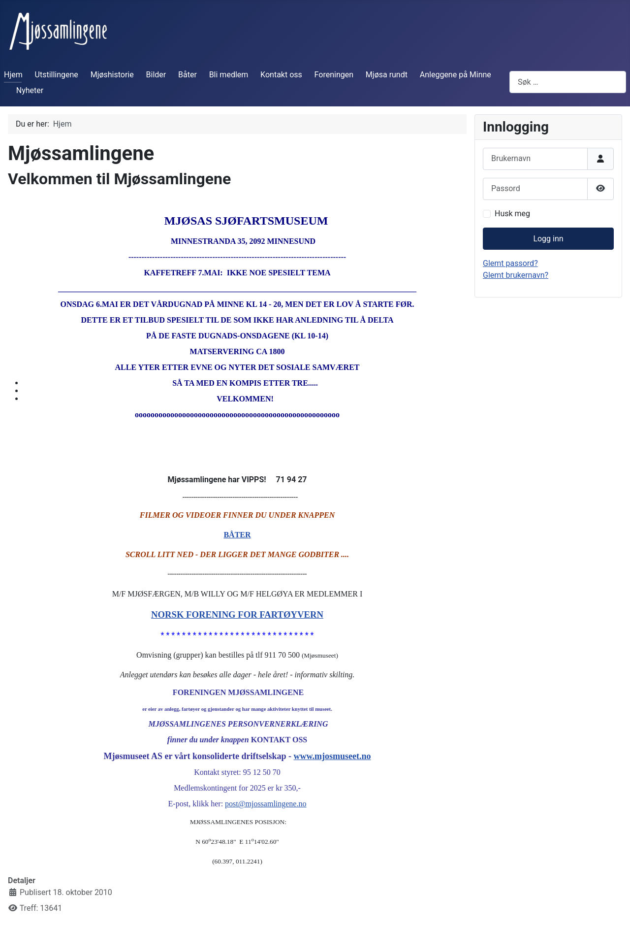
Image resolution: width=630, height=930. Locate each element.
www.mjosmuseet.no (332, 756)
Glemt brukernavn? (515, 275)
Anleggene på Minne (455, 74)
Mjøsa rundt (387, 74)
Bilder (156, 74)
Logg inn (548, 238)
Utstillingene (56, 74)
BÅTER (237, 535)
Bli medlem (229, 74)
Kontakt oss (281, 74)
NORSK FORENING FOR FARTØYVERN (237, 614)
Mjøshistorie (112, 74)
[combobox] (567, 82)
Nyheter (29, 90)
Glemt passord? (510, 263)
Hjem (13, 74)
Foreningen (334, 74)
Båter (187, 74)
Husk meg (512, 213)
